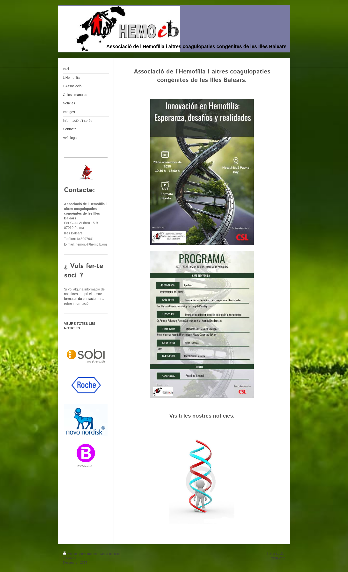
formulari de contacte (80, 299)
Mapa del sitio (110, 554)
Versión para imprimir (81, 554)
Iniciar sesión (276, 553)
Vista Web (278, 558)
